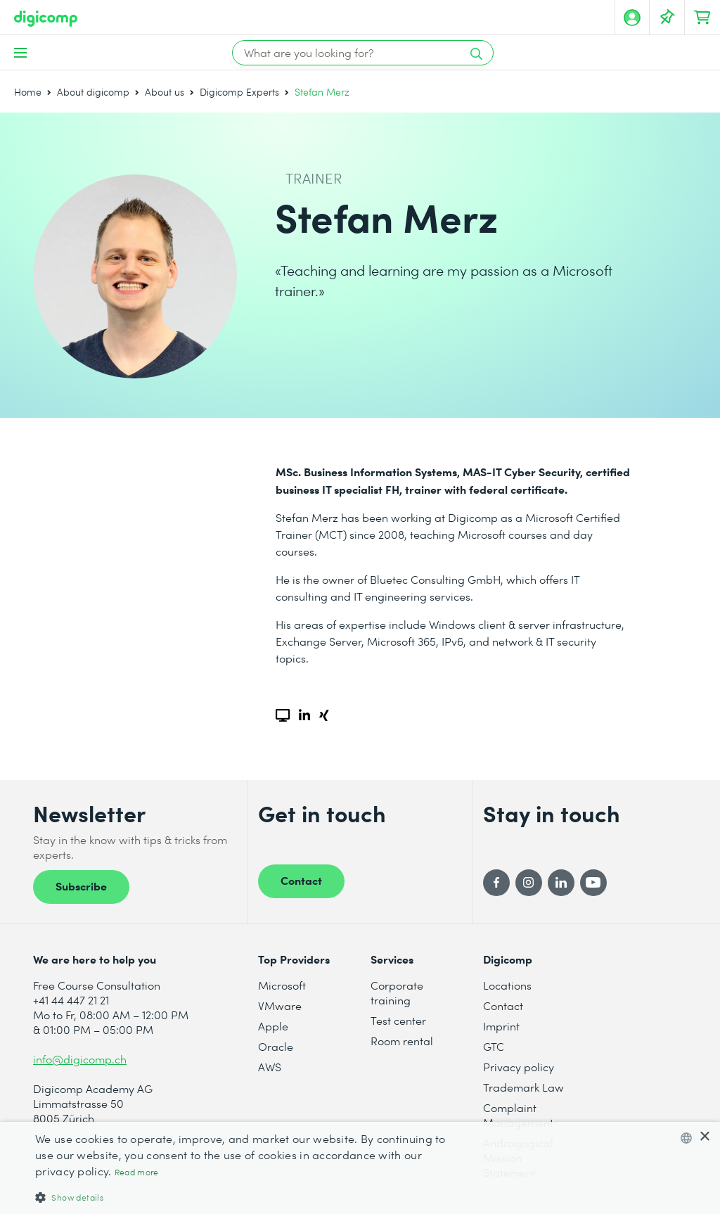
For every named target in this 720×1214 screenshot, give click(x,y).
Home (27, 91)
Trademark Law (523, 1087)
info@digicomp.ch (80, 1059)
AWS (269, 1066)
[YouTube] (593, 882)
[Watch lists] (667, 17)
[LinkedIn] (561, 882)
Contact (301, 880)
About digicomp (93, 91)
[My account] (632, 17)
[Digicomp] (45, 19)
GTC (493, 1046)
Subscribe (81, 885)
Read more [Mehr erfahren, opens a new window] (137, 1172)
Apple (273, 1025)
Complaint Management (518, 1115)
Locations (507, 985)
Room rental (402, 1040)
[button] (244, 1196)
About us (164, 91)
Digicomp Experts (239, 91)
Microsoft (282, 985)
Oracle (275, 1046)
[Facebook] (496, 882)
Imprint (501, 1025)
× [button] (704, 1137)
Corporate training (397, 992)
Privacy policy (518, 1066)
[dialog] (360, 1168)
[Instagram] (528, 882)
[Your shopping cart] (702, 17)
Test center (398, 1020)
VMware (280, 1005)
